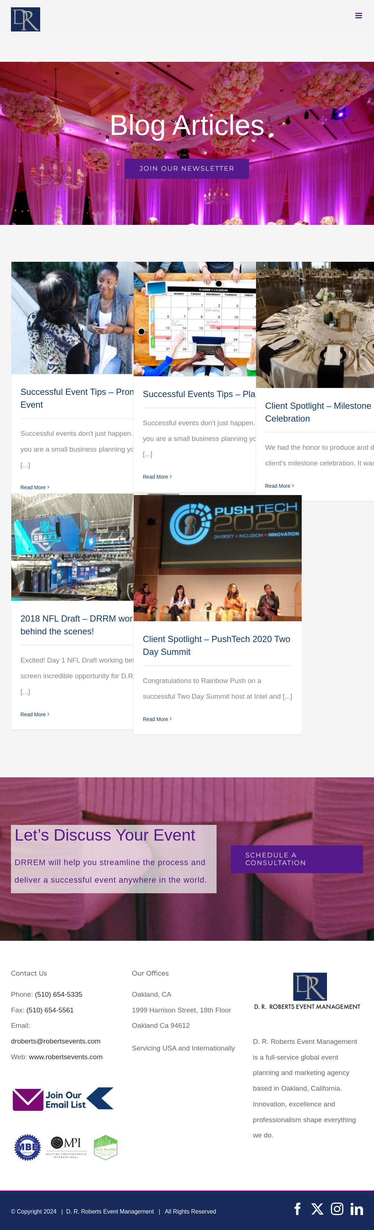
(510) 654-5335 (59, 994)
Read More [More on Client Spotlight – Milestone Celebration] (277, 486)
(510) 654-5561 (50, 1010)
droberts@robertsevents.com (55, 1041)
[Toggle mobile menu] (359, 15)
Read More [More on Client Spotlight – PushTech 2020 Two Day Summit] (155, 719)
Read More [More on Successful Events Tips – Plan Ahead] (155, 477)
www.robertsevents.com (66, 1057)
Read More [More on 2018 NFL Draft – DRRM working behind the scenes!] (33, 714)
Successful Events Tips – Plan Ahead (215, 394)
